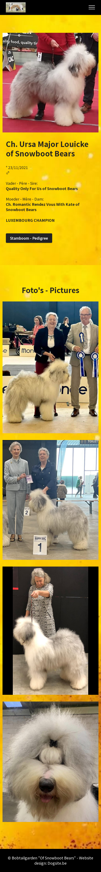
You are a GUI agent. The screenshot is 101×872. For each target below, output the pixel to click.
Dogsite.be (57, 863)
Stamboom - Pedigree (29, 238)
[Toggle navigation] (92, 7)
